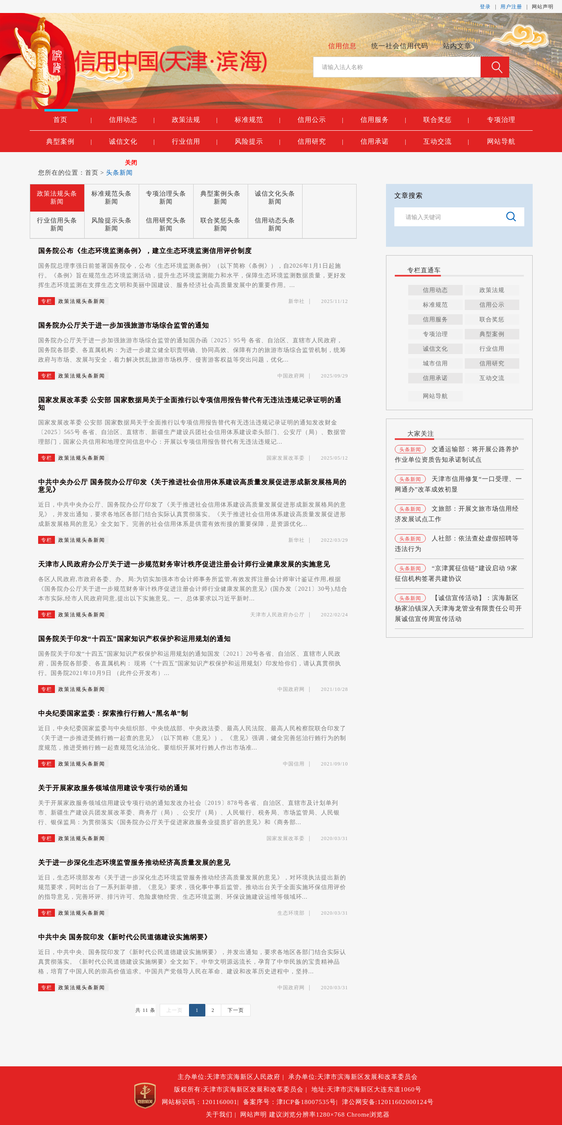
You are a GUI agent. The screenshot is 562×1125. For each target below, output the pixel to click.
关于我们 (220, 1114)
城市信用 (435, 363)
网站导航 (501, 141)
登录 (485, 7)
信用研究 (320, 141)
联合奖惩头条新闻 (220, 224)
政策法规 (195, 119)
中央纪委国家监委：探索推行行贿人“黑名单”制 (113, 713)
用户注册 (511, 7)
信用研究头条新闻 (166, 224)
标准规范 (257, 119)
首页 (72, 119)
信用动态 (132, 119)
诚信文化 (132, 141)
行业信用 (195, 141)
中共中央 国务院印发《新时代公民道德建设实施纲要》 (124, 937)
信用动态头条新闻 (275, 224)
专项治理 (501, 119)
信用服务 (383, 119)
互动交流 (446, 141)
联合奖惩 (446, 119)
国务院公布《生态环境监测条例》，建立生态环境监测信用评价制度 (145, 250)
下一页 (236, 1010)
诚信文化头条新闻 (275, 197)
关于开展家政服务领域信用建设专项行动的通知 (113, 787)
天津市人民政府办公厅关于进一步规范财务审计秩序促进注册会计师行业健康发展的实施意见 (184, 564)
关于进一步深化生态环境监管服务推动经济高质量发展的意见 (134, 862)
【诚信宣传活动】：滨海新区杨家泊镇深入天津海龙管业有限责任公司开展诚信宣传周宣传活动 (458, 608)
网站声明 (543, 7)
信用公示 (320, 119)
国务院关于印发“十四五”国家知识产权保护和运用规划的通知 (134, 638)
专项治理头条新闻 (166, 197)
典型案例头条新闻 (220, 197)
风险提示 (257, 141)
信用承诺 (383, 141)
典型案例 (69, 141)
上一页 (174, 1010)
